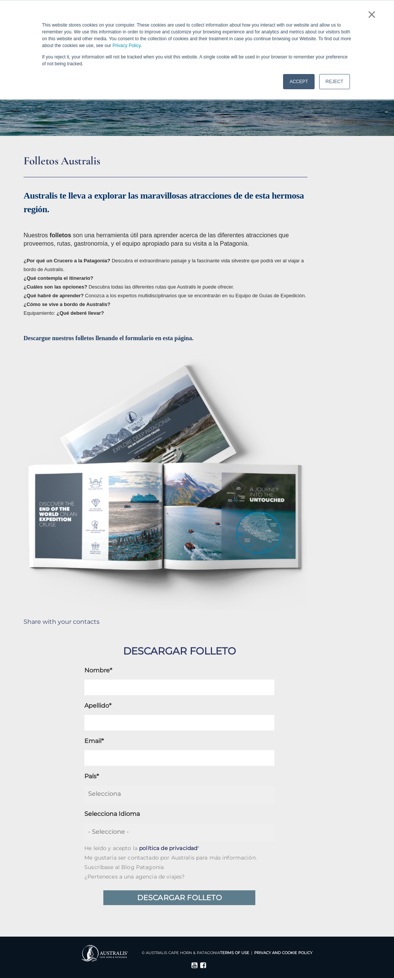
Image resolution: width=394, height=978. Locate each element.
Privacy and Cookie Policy (283, 952)
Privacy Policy (126, 45)
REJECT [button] (334, 81)
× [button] (371, 14)
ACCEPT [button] (299, 81)
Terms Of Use (234, 952)
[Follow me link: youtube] (192, 966)
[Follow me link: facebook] (201, 966)
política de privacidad (168, 848)
